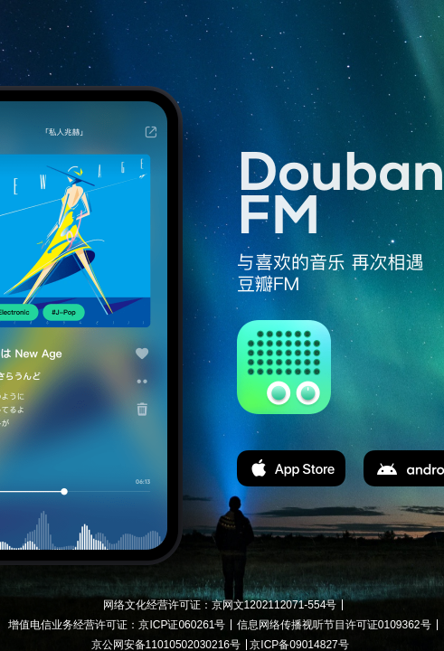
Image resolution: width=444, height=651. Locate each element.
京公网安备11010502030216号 (166, 644)
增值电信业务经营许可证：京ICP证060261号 (116, 624)
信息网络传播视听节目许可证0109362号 (334, 624)
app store (291, 468)
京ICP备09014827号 (299, 644)
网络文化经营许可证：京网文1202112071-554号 (220, 604)
